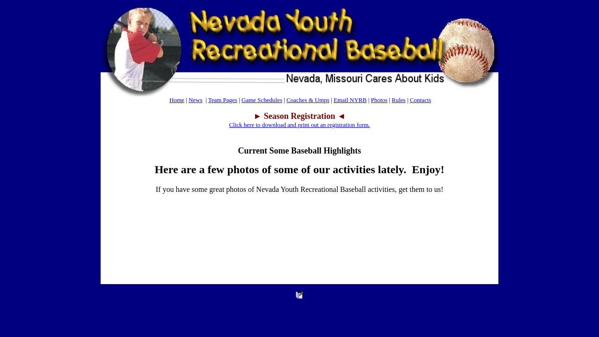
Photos (379, 99)
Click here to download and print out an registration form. (299, 124)
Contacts (420, 99)
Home (176, 99)
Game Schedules (261, 99)
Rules (399, 99)
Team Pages (222, 99)
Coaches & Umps (307, 99)
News (196, 99)
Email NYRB (350, 99)
